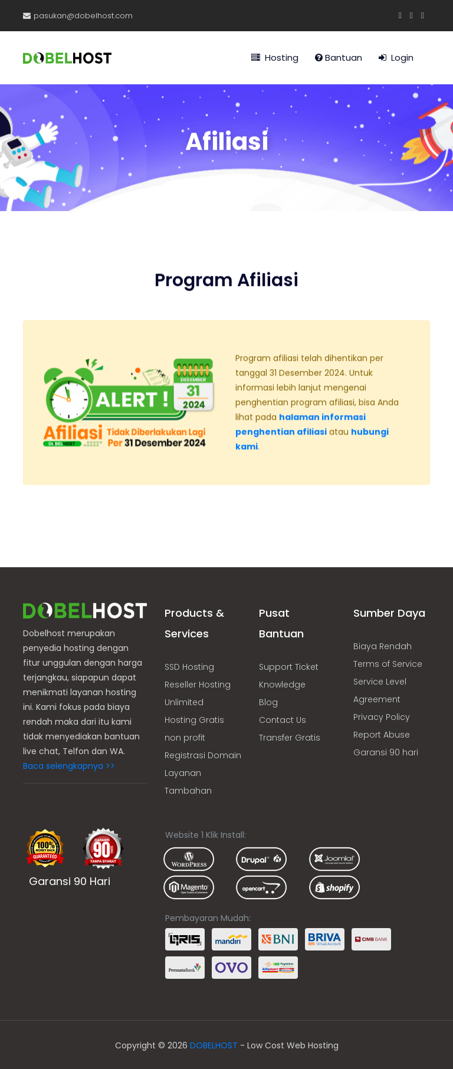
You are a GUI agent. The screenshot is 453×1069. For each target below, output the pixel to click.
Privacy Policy (381, 717)
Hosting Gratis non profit (194, 729)
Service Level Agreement (379, 690)
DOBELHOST (214, 1045)
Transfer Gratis (289, 738)
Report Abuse (381, 735)
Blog (268, 702)
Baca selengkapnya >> (69, 766)
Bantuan (338, 57)
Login (396, 57)
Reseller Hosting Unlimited (198, 693)
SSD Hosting (189, 667)
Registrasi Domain (203, 755)
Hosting (274, 57)
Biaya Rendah (382, 646)
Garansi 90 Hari (69, 881)
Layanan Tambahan (188, 782)
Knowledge (282, 684)
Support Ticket (289, 667)
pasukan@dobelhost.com (78, 15)
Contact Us (282, 720)
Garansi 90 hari (385, 752)
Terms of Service (387, 664)
